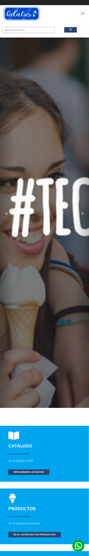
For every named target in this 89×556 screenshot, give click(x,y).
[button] (6, 213)
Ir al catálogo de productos (34, 534)
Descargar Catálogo (28, 472)
